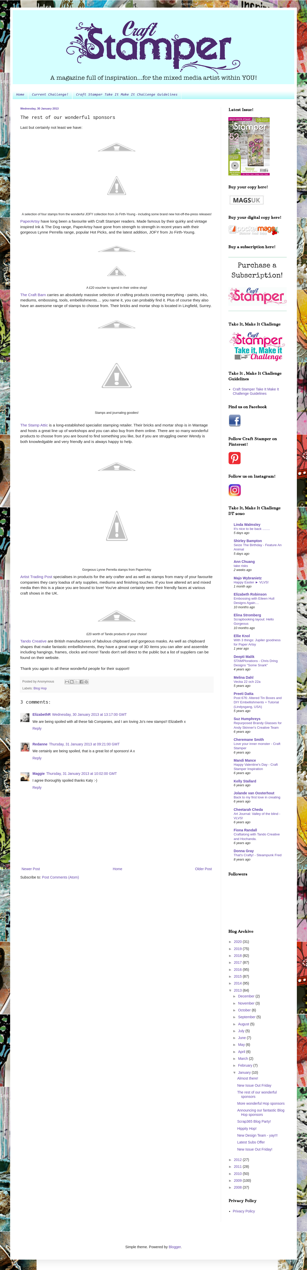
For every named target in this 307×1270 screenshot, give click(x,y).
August (244, 1024)
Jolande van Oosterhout (254, 793)
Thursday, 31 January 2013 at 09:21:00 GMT (84, 744)
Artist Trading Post (36, 577)
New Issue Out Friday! (254, 1149)
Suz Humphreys (247, 719)
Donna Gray (244, 851)
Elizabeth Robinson (250, 594)
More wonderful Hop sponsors (261, 1103)
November (246, 1003)
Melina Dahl (243, 677)
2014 (238, 983)
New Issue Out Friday (254, 1085)
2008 (238, 1187)
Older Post (203, 869)
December (246, 996)
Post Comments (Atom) (60, 877)
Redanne (39, 744)
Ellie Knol (242, 636)
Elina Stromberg (247, 615)
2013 (238, 990)
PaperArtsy (30, 221)
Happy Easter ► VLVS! (251, 582)
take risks (241, 566)
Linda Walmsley (247, 525)
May (242, 1045)
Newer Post (31, 869)
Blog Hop (40, 688)
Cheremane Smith (249, 740)
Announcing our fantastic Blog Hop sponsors (260, 1112)
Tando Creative (33, 641)
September (247, 1017)
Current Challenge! (50, 95)
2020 (238, 942)
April (242, 1052)
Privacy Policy (244, 1211)
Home (20, 95)
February (245, 1065)
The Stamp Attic (34, 425)
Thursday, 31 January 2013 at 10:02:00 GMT (81, 774)
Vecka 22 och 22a (247, 682)
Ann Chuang (244, 562)
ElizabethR (41, 714)
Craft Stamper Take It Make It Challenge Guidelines (127, 95)
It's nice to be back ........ (252, 529)
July (241, 1031)
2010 (238, 1174)
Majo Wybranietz (248, 578)
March (243, 1059)
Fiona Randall (245, 830)
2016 (238, 970)
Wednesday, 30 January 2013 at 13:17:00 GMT (89, 714)
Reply (37, 728)
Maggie (38, 774)
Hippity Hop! (247, 1128)
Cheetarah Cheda (248, 810)
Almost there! (247, 1078)
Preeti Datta (243, 694)
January (245, 1072)
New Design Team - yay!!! (257, 1135)
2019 (238, 949)
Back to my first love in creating (257, 797)
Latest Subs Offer (251, 1142)
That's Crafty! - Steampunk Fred (258, 855)
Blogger (175, 1247)
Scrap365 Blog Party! (254, 1121)
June (242, 1038)
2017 (238, 962)
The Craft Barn (33, 295)
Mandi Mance (245, 760)
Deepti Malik (244, 657)
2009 (238, 1180)
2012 (238, 1160)
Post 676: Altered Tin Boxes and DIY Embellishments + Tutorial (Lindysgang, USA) (258, 702)
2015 (238, 976)
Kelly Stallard (245, 781)
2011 (238, 1167)
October (245, 1010)
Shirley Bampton (248, 541)
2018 (238, 956)
